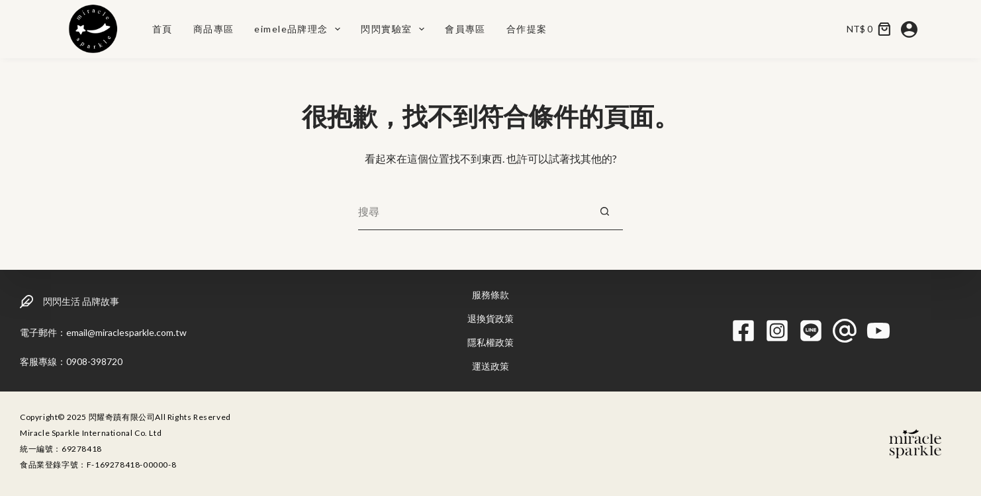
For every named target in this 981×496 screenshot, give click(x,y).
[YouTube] (878, 331)
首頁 (162, 28)
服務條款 (490, 294)
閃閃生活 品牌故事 (81, 301)
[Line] (811, 331)
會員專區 (465, 28)
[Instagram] (777, 331)
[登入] (909, 29)
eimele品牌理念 (300, 29)
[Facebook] (743, 331)
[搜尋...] (472, 212)
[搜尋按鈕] (604, 212)
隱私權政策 (490, 342)
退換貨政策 (490, 318)
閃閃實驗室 (395, 29)
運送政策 (490, 366)
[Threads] (845, 331)
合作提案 (526, 28)
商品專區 (213, 28)
